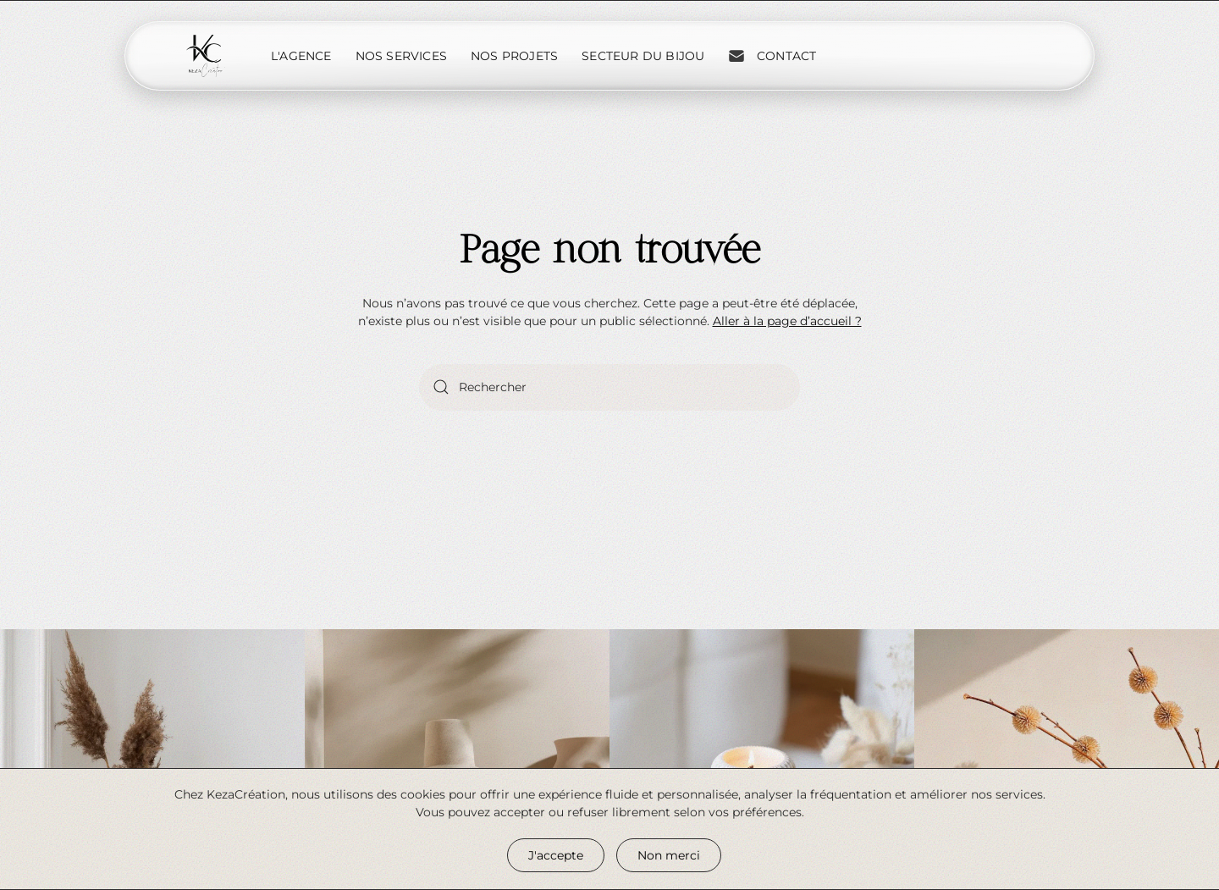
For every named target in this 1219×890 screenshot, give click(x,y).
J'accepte (555, 855)
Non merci (668, 855)
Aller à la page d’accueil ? (787, 321)
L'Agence (301, 56)
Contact (772, 55)
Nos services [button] (401, 56)
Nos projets (514, 56)
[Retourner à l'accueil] (205, 56)
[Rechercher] (609, 387)
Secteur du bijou (643, 56)
